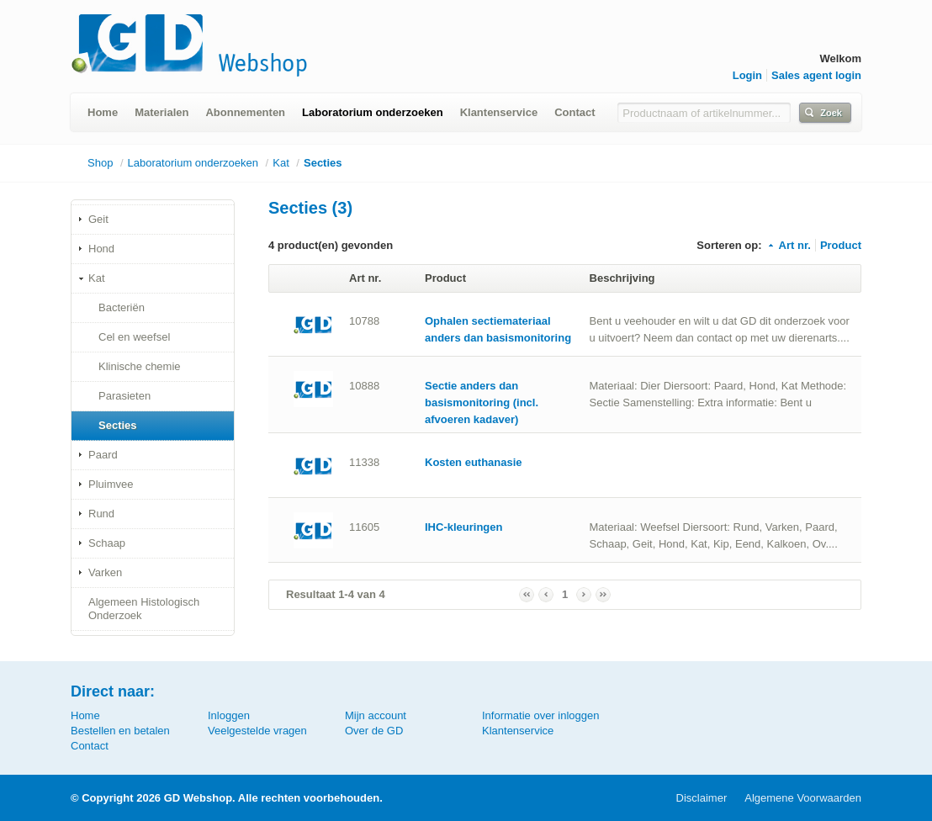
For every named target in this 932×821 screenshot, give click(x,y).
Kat (281, 162)
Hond (101, 248)
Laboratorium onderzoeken (372, 112)
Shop (100, 162)
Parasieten (124, 395)
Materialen (161, 112)
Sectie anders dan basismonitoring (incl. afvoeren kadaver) (481, 402)
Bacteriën (121, 307)
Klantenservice (499, 112)
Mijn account (375, 715)
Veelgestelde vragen (257, 730)
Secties (323, 162)
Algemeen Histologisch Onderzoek (143, 609)
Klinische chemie (139, 366)
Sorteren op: (728, 245)
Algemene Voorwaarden (802, 798)
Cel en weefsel (134, 337)
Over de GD (374, 730)
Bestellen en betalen (120, 730)
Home (102, 112)
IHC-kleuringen (463, 527)
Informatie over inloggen (540, 715)
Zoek (831, 113)
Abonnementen (245, 112)
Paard (103, 454)
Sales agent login (816, 75)
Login (747, 75)
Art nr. (788, 245)
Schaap (106, 543)
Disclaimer (702, 798)
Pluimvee (110, 484)
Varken (105, 572)
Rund (101, 513)
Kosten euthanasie (473, 462)
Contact (574, 112)
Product (840, 245)
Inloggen (229, 715)
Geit (98, 219)
